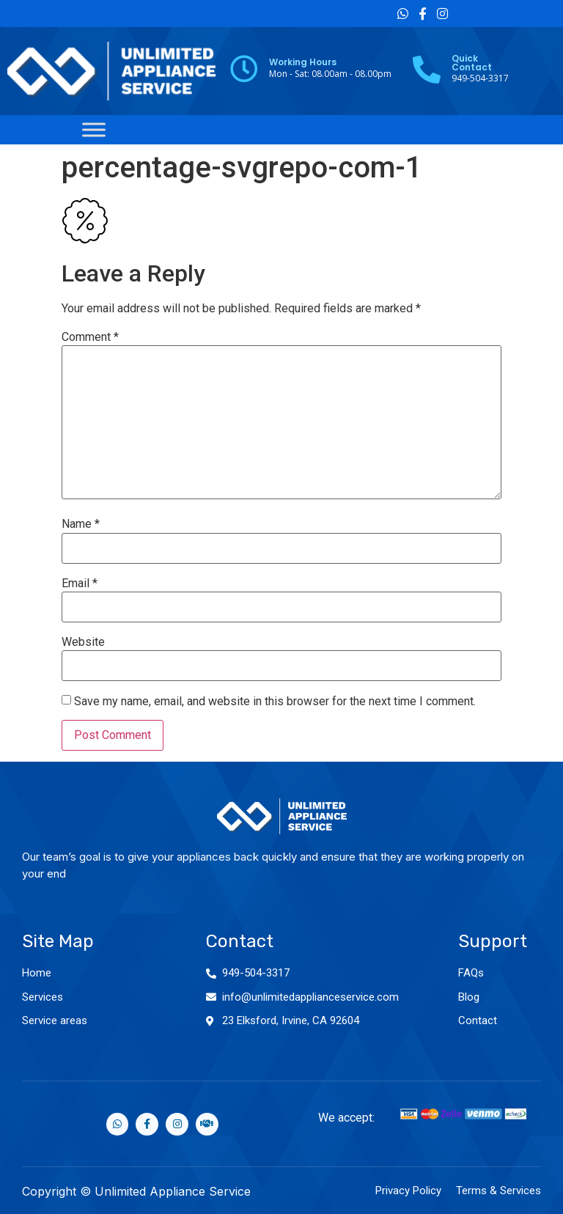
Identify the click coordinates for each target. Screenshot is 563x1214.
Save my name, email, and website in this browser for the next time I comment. (275, 701)
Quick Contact (472, 62)
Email (79, 583)
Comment (90, 337)
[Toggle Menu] (94, 129)
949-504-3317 (256, 972)
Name (81, 524)
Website (83, 642)
